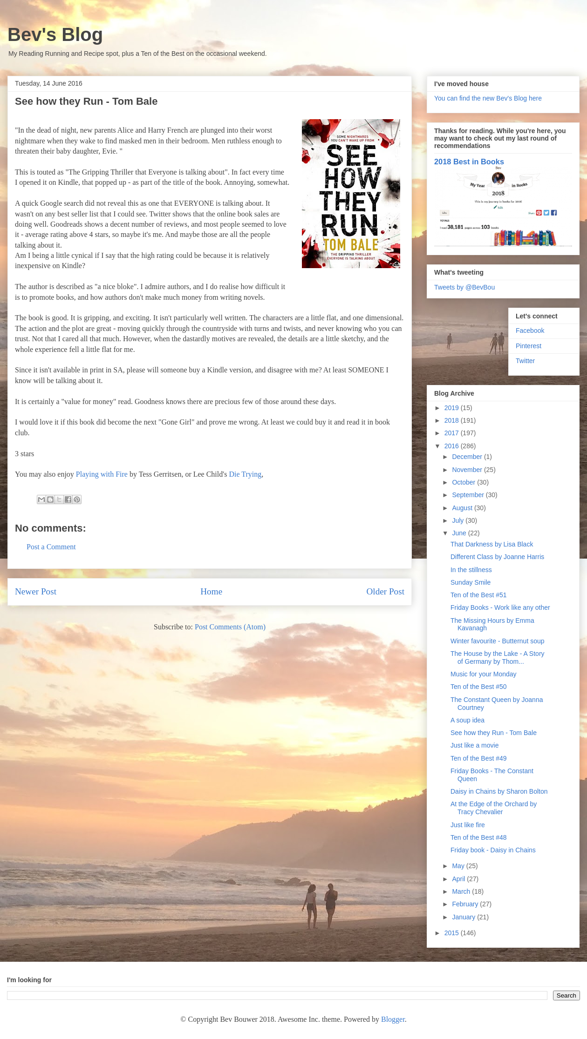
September (468, 495)
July (458, 520)
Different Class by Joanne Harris (497, 556)
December (468, 456)
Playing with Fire (102, 474)
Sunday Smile (470, 582)
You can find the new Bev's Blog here (488, 98)
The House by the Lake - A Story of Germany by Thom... (497, 657)
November (468, 469)
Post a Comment (51, 547)
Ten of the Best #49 (478, 758)
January (464, 917)
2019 (452, 408)
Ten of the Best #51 (478, 595)
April (459, 879)
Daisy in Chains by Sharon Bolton (499, 791)
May (459, 866)
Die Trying (245, 474)
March (462, 891)
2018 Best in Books (469, 161)
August (463, 508)
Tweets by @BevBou (464, 287)
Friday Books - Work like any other (500, 607)
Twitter (525, 360)
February (466, 904)
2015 (452, 933)
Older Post (385, 591)
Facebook (530, 330)
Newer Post (35, 591)
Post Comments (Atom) (230, 627)
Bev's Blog (55, 34)
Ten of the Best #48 (478, 837)
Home (211, 591)
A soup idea (467, 720)
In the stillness (471, 569)
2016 (452, 446)
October (464, 482)
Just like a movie (474, 745)
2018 (452, 420)
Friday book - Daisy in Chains (493, 850)
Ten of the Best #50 (478, 686)
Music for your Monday (483, 674)
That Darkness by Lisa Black (491, 544)
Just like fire (467, 825)
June (460, 533)
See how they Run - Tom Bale (493, 732)
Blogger (393, 1019)
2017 (452, 433)
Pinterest (528, 346)
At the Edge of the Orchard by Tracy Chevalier (493, 808)
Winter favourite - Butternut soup (497, 641)
